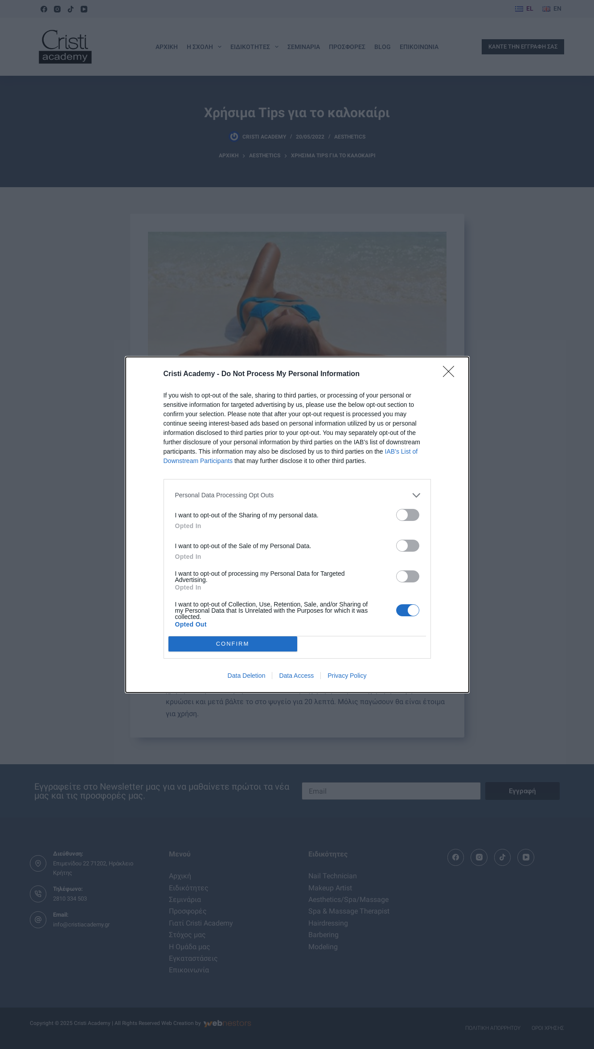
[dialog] (297, 525)
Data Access (296, 675)
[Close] (451, 374)
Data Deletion (247, 675)
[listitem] (297, 495)
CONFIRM (233, 643)
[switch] (407, 515)
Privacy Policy (347, 675)
